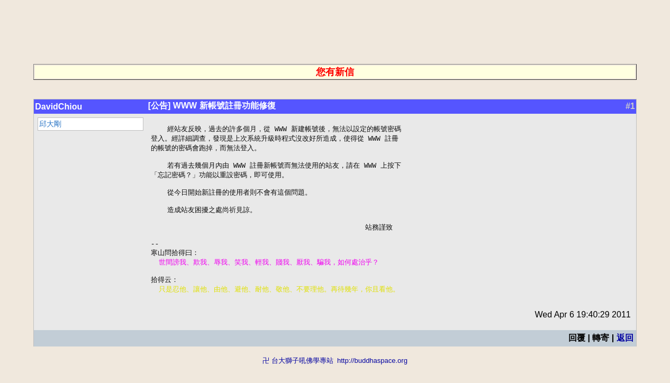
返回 (625, 355)
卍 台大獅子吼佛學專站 (297, 378)
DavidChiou (58, 106)
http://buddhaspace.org (372, 378)
